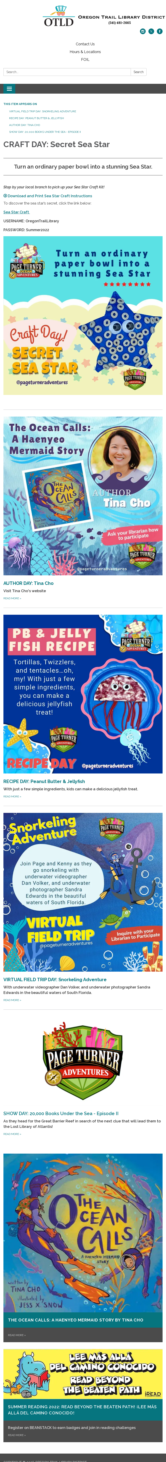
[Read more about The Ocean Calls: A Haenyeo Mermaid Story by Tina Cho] (83, 1248)
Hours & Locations (85, 52)
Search (139, 72)
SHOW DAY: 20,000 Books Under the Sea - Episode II (45, 131)
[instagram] (143, 33)
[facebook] (160, 33)
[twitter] (151, 33)
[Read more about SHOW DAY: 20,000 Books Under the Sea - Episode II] (83, 1076)
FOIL (85, 59)
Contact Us (85, 44)
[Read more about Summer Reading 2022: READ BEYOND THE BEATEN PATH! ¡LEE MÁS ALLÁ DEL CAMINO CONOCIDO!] (83, 1395)
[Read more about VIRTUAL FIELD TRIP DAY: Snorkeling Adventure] (83, 907)
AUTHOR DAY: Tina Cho (24, 125)
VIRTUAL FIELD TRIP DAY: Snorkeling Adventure (42, 111)
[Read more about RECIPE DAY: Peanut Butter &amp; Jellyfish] (83, 707)
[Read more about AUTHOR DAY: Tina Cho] (83, 509)
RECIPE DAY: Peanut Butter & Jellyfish (36, 118)
